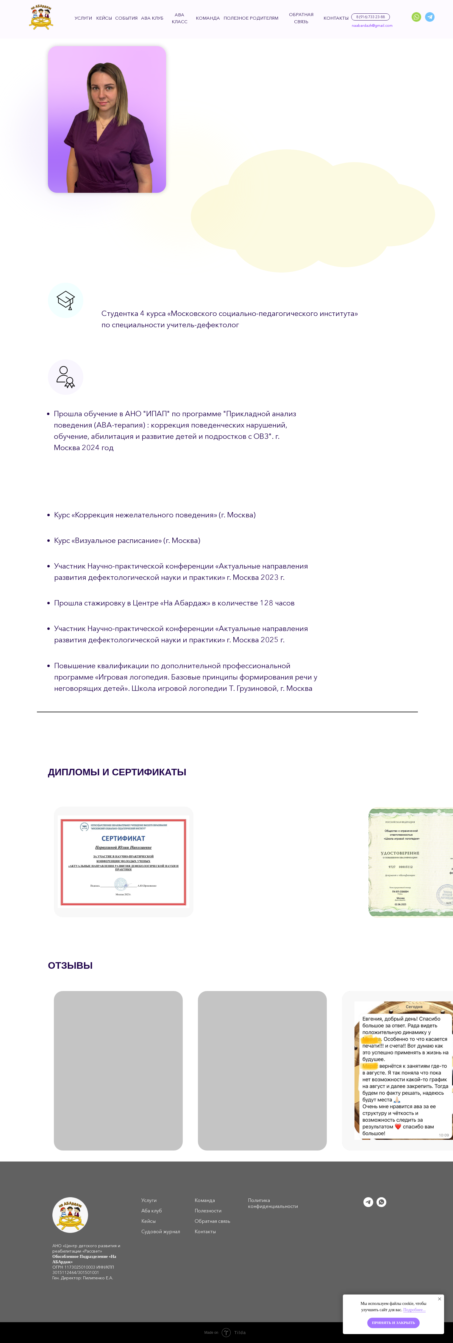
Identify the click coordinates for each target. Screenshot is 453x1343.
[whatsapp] (381, 1205)
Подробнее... (414, 1310)
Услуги (149, 1200)
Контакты (205, 1231)
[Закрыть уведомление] (440, 1299)
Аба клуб (151, 1211)
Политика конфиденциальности (273, 1203)
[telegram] (368, 1205)
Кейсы (148, 1221)
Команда (205, 1200)
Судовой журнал (160, 1231)
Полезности (208, 1211)
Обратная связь (212, 1221)
